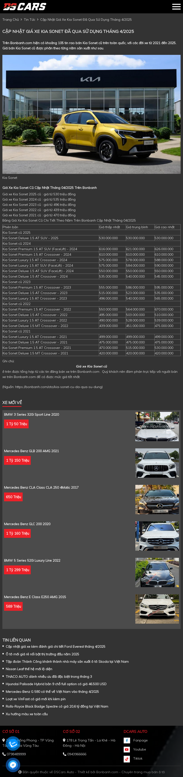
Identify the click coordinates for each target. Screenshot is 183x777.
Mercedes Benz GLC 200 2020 (27, 524)
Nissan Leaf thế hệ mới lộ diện (29, 669)
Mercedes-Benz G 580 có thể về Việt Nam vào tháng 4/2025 (52, 691)
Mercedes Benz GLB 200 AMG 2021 (31, 451)
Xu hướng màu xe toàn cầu (27, 714)
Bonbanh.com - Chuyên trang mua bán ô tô (130, 772)
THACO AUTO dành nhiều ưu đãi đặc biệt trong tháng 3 (49, 676)
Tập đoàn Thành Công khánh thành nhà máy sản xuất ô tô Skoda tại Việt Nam (67, 661)
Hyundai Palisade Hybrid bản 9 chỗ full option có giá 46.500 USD (56, 684)
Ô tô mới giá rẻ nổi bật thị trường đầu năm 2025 (42, 654)
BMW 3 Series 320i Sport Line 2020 (31, 414)
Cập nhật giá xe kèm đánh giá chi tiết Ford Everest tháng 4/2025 (55, 646)
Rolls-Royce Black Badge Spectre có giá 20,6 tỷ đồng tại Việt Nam (57, 706)
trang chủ (10, 19)
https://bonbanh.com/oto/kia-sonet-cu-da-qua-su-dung (58, 387)
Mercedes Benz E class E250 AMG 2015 (35, 597)
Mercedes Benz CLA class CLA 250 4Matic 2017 (41, 487)
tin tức (29, 19)
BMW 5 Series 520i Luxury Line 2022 (32, 560)
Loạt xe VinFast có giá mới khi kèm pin (36, 699)
